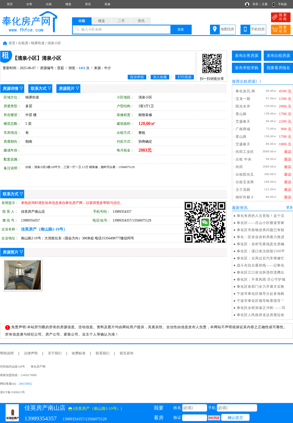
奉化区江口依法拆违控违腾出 (260, 272)
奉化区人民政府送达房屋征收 (260, 315)
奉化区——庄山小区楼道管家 (260, 223)
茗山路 (241, 114)
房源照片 (66, 88)
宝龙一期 (243, 99)
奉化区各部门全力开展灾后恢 (260, 286)
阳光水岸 (243, 106)
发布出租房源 (278, 55)
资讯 (88, 4)
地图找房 (227, 29)
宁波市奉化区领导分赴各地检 (260, 294)
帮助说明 (7, 353)
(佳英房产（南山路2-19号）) (95, 408)
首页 (10, 4)
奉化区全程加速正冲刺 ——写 (261, 308)
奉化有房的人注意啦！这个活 (260, 216)
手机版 (282, 4)
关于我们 (55, 353)
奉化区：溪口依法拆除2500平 (261, 251)
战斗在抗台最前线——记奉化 (260, 265)
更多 (289, 207)
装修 (107, 4)
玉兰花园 (243, 189)
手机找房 (258, 29)
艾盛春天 (243, 121)
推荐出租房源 (243, 81)
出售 (29, 4)
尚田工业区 (245, 152)
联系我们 (102, 353)
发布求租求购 (246, 68)
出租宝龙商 (245, 182)
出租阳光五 (245, 174)
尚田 (239, 167)
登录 (255, 4)
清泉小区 (54, 43)
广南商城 (243, 129)
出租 (49, 4)
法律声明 (31, 353)
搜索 (181, 29)
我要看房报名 (278, 68)
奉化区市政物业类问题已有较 (260, 230)
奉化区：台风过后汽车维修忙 (260, 258)
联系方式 (38, 88)
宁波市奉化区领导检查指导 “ (260, 301)
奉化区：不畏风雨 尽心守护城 (261, 279)
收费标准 (78, 353)
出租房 (23, 43)
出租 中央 (243, 159)
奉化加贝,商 (245, 91)
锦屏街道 (38, 43)
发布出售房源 (246, 55)
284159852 (25, 383)
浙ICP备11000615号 (12, 392)
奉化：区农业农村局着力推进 (260, 237)
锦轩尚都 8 (244, 197)
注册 (265, 4)
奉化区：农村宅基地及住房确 (260, 244)
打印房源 (184, 77)
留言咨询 (126, 353)
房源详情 (10, 88)
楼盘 (68, 4)
